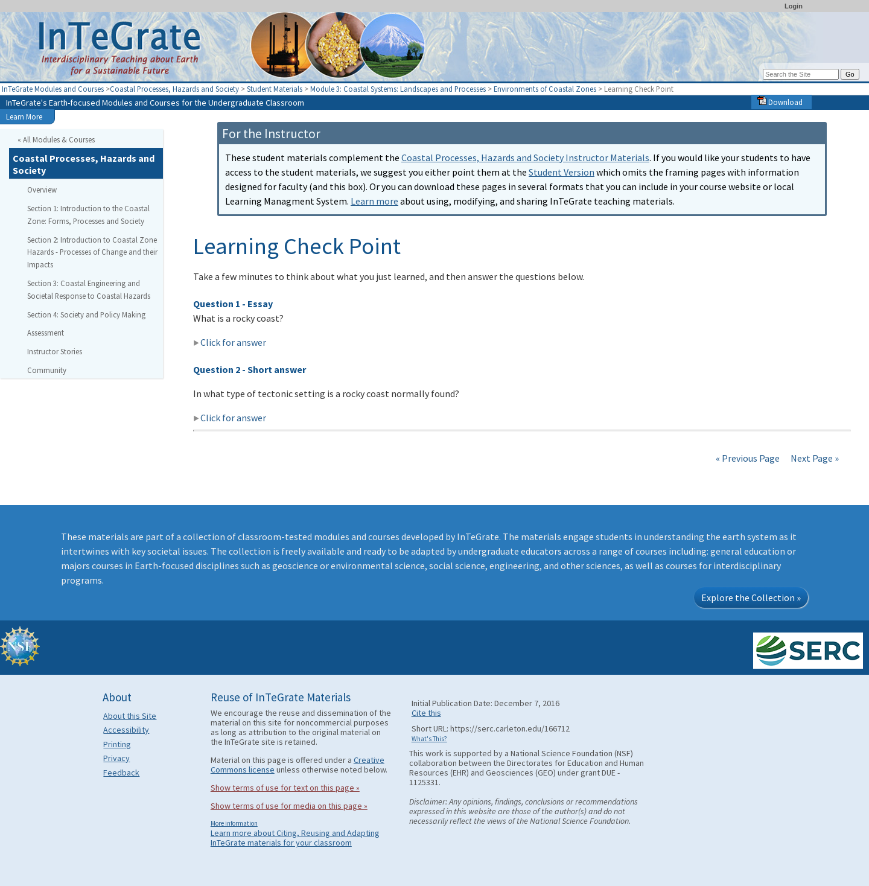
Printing (117, 744)
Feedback (121, 772)
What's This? (429, 739)
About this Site (129, 715)
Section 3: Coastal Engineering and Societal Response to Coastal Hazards (88, 289)
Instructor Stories (54, 351)
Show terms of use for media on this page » (289, 805)
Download (780, 102)
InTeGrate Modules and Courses (53, 89)
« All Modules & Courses (56, 139)
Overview (42, 189)
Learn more (374, 201)
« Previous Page (748, 458)
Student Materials (274, 89)
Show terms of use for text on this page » (285, 787)
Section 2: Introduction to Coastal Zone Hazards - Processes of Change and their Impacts (92, 252)
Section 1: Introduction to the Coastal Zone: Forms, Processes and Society (88, 214)
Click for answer (229, 342)
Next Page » (814, 458)
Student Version (561, 172)
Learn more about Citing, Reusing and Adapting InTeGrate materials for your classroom (295, 837)
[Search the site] (801, 74)
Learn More (24, 116)
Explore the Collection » (751, 597)
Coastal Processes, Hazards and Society (174, 89)
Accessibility (126, 729)
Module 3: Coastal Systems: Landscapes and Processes (398, 89)
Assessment (45, 332)
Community (46, 370)
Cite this (426, 712)
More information (234, 823)
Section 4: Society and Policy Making (86, 314)
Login (794, 6)
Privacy (116, 758)
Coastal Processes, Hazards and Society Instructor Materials (525, 157)
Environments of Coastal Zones (545, 89)
